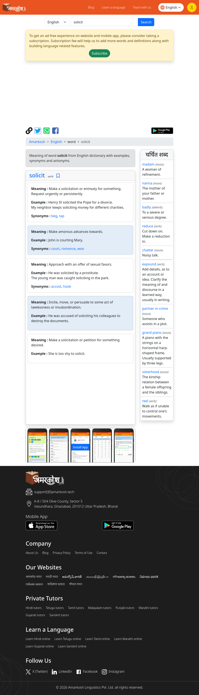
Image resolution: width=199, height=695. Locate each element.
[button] (34, 445)
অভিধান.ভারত (56, 584)
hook (67, 286)
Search (146, 22)
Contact (102, 553)
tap (61, 216)
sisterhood (150, 371)
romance (68, 248)
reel (145, 401)
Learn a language (113, 7)
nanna (147, 183)
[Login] (191, 7)
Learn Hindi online (38, 639)
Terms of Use (83, 553)
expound (149, 264)
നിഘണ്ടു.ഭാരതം (124, 577)
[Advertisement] (99, 94)
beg (54, 216)
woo (80, 248)
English (56, 141)
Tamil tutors (76, 608)
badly (146, 207)
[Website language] (171, 7)
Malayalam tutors (99, 608)
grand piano (152, 332)
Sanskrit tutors (59, 615)
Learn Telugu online (68, 639)
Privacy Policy (61, 553)
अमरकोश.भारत (34, 577)
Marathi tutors (148, 608)
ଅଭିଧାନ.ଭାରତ (34, 584)
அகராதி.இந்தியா (97, 577)
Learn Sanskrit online (72, 646)
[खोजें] (104, 22)
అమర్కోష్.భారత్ (71, 577)
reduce (147, 226)
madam (148, 164)
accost (56, 286)
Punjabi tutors (125, 608)
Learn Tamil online (97, 639)
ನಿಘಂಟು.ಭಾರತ (149, 577)
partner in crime (155, 308)
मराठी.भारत (52, 577)
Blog (91, 7)
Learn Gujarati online (40, 646)
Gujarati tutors (35, 615)
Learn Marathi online (128, 639)
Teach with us (142, 7)
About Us (32, 553)
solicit (37, 175)
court (55, 248)
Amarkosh (37, 141)
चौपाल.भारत (75, 584)
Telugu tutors (55, 608)
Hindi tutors (34, 608)
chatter (148, 250)
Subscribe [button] (99, 53)
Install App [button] (80, 447)
